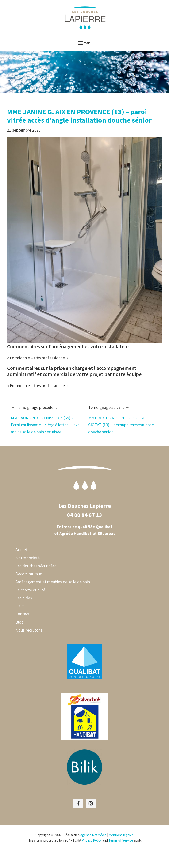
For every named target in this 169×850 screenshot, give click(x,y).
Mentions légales (121, 835)
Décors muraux (28, 573)
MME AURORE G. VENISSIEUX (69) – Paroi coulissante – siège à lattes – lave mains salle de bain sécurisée (45, 424)
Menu (88, 43)
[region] (84, 72)
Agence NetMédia (93, 835)
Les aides (23, 598)
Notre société (27, 557)
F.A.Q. (20, 606)
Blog (19, 622)
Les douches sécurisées (36, 565)
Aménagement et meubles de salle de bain (52, 581)
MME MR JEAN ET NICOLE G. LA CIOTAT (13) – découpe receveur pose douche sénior (121, 424)
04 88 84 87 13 (84, 515)
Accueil (21, 549)
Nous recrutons (28, 630)
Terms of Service (120, 840)
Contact (22, 614)
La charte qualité (30, 590)
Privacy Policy (92, 840)
